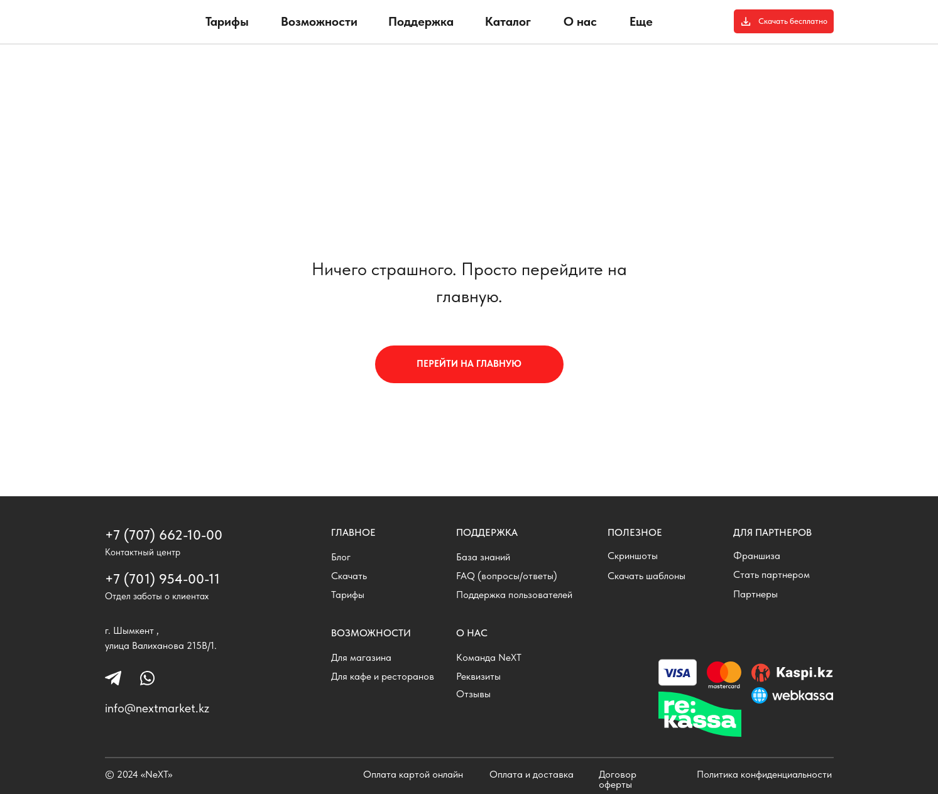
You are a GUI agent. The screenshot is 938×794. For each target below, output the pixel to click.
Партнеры (755, 594)
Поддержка (421, 21)
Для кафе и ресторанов (382, 676)
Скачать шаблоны (646, 576)
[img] (143, 25)
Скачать (349, 576)
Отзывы (473, 694)
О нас (580, 21)
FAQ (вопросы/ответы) (506, 576)
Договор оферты (617, 779)
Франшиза (756, 556)
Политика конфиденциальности (764, 774)
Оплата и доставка (531, 774)
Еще (641, 21)
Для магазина (361, 657)
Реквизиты (478, 676)
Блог (341, 557)
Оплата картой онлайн (413, 774)
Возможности (319, 21)
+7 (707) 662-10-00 (163, 534)
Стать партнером (771, 574)
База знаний (483, 557)
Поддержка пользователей (514, 595)
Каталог (508, 21)
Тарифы (227, 21)
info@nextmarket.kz (157, 707)
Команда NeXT (488, 657)
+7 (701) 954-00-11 (162, 578)
